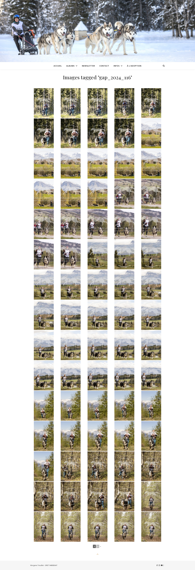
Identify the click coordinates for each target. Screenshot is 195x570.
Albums (70, 66)
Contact (104, 66)
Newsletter (88, 66)
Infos (117, 66)
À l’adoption (134, 66)
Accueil (58, 66)
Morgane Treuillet (37, 565)
